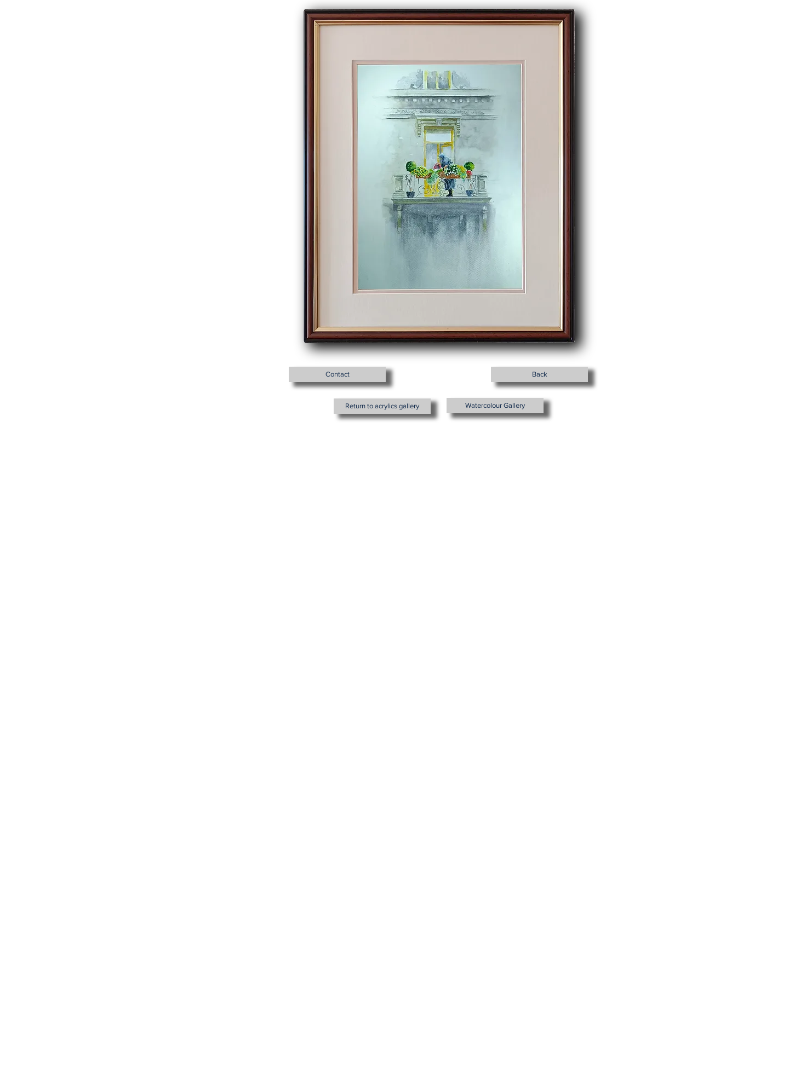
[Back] (539, 374)
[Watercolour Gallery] (495, 405)
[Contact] (337, 374)
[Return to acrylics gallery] (382, 406)
